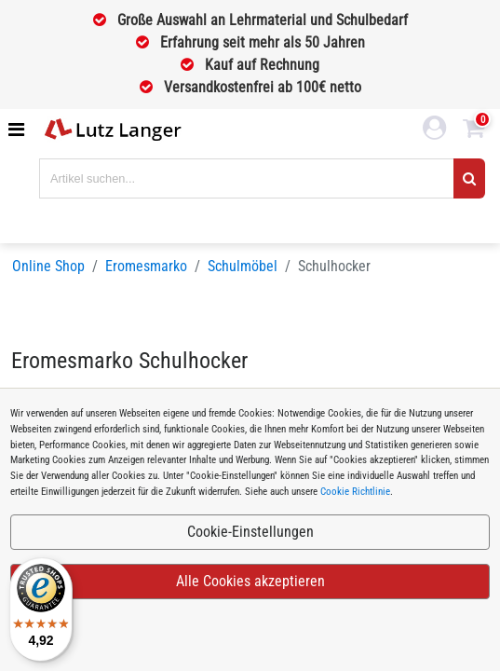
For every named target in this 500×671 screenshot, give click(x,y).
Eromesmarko (146, 266)
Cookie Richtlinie (355, 492)
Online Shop (48, 266)
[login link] (435, 130)
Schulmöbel (242, 266)
